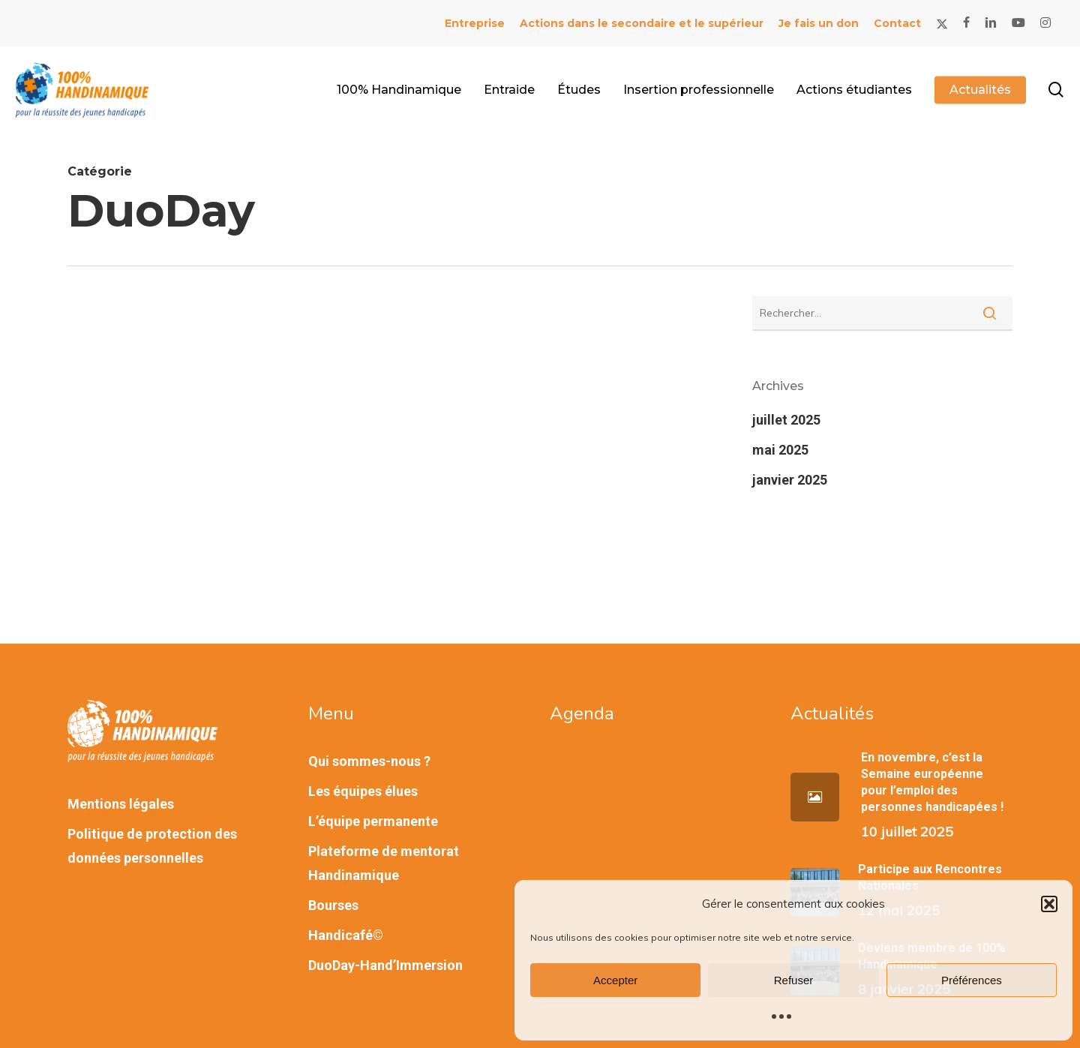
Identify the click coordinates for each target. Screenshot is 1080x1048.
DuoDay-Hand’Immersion (385, 965)
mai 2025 (780, 450)
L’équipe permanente (373, 821)
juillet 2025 (786, 420)
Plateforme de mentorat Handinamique (383, 863)
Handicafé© (345, 935)
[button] (1049, 903)
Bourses (333, 905)
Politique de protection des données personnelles (152, 846)
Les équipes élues (363, 791)
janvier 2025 (789, 480)
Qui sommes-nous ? (369, 761)
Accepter (615, 980)
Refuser (794, 980)
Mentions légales (121, 804)
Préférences (971, 980)
